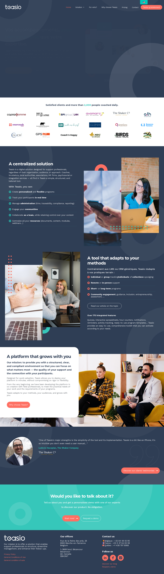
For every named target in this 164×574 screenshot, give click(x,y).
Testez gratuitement (151, 7)
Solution (80, 7)
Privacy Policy (9, 554)
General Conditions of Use (15, 557)
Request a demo (109, 567)
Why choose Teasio (109, 7)
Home (68, 7)
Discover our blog (109, 564)
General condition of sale (14, 560)
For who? (93, 7)
